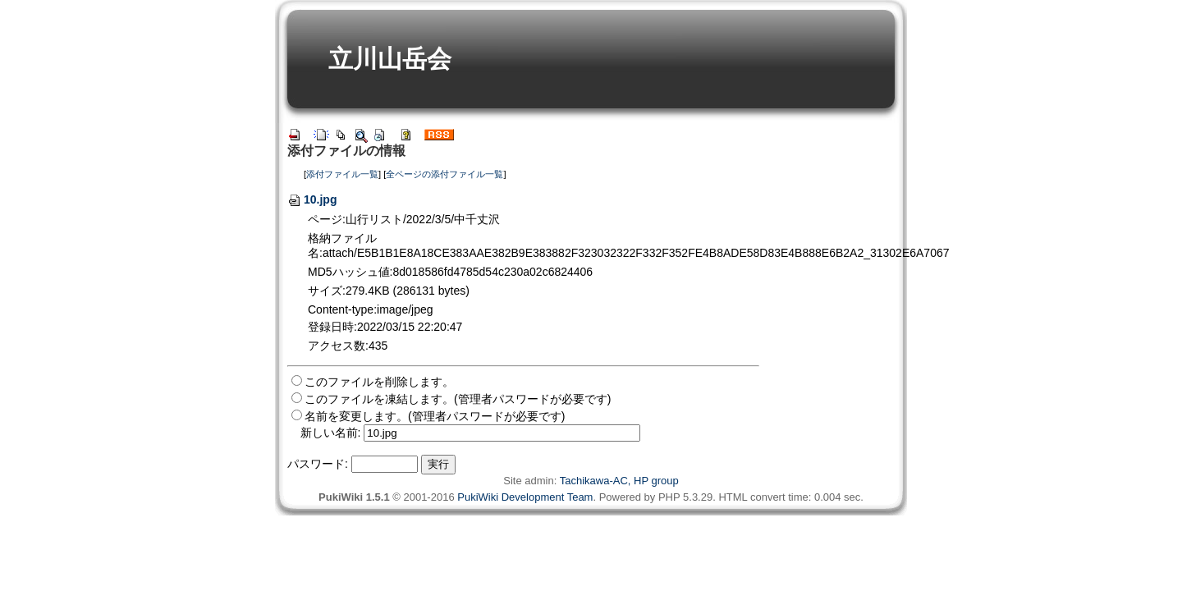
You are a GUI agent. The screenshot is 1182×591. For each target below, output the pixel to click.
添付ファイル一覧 (342, 174)
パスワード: (317, 463)
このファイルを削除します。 (379, 381)
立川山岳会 (389, 58)
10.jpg (312, 199)
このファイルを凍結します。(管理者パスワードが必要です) (458, 398)
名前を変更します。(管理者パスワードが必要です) (435, 416)
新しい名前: (330, 432)
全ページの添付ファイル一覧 (444, 174)
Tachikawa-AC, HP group (619, 480)
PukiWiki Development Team (525, 497)
